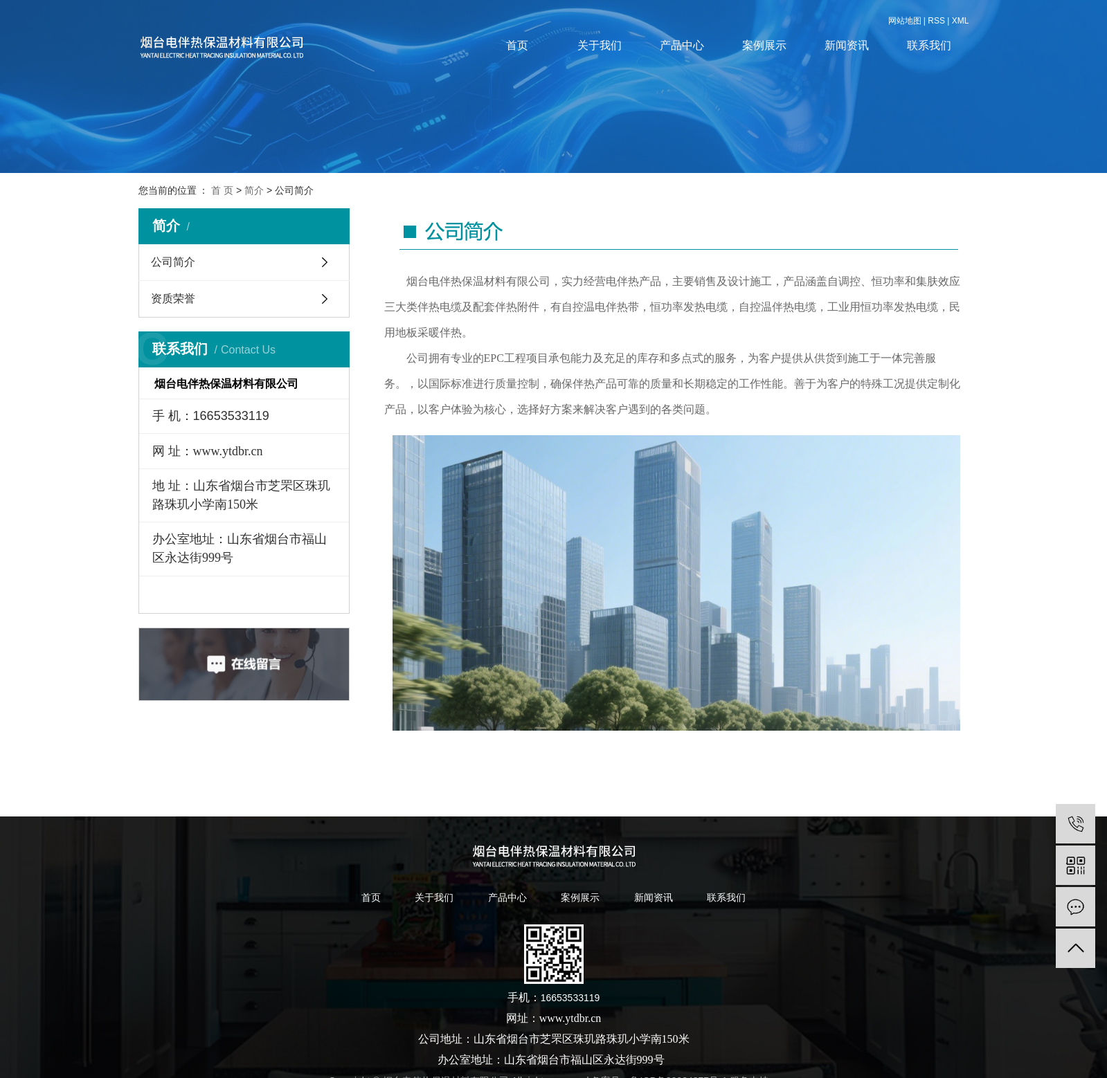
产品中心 (682, 45)
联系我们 (929, 45)
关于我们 (599, 45)
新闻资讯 (847, 45)
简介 (254, 190)
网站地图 (904, 21)
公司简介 (173, 262)
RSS (936, 21)
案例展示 (764, 45)
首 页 (222, 190)
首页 (517, 45)
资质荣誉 (173, 298)
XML (960, 21)
